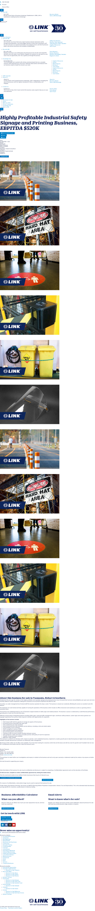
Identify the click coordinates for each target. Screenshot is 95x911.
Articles (54, 62)
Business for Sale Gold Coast (13, 881)
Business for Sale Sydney (12, 874)
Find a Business (7, 37)
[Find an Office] (0, 6)
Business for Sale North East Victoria (15, 892)
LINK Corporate (7, 75)
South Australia (6, 884)
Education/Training (7, 845)
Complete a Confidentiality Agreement (10, 778)
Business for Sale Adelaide (12, 885)
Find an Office (5, 7)
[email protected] (8, 754)
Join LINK (5, 12)
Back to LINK (6, 107)
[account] (0, 4)
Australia (3, 22)
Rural (4, 860)
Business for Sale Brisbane (12, 880)
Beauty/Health (6, 840)
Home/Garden (6, 849)
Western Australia (7, 894)
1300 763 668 (5, 2)
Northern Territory (7, 877)
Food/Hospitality (7, 846)
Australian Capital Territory (9, 868)
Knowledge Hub (7, 58)
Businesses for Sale (8, 100)
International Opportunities (9, 867)
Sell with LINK (6, 38)
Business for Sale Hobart (12, 888)
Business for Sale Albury (12, 873)
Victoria (5, 890)
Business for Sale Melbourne (13, 891)
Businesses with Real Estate (10, 842)
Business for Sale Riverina (12, 875)
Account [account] (4, 4)
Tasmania (5, 887)
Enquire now (4, 156)
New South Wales (7, 871)
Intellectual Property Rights (9, 853)
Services (5, 862)
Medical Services (7, 856)
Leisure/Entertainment (8, 854)
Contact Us (5, 86)
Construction (6, 843)
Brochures (55, 65)
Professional (6, 857)
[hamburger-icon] (2, 10)
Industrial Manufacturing (9, 852)
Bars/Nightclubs (7, 839)
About (4, 101)
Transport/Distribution (8, 863)
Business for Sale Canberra (12, 870)
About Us (5, 77)
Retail (4, 859)
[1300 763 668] (0, 2)
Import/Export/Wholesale (9, 850)
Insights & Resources (58, 61)
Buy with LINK (6, 49)
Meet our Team (6, 102)
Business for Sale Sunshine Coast (14, 883)
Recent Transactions (8, 104)
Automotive (6, 837)
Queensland (6, 878)
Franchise (5, 847)
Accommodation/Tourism (9, 836)
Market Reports (56, 63)
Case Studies (56, 66)
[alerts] (0, 832)
